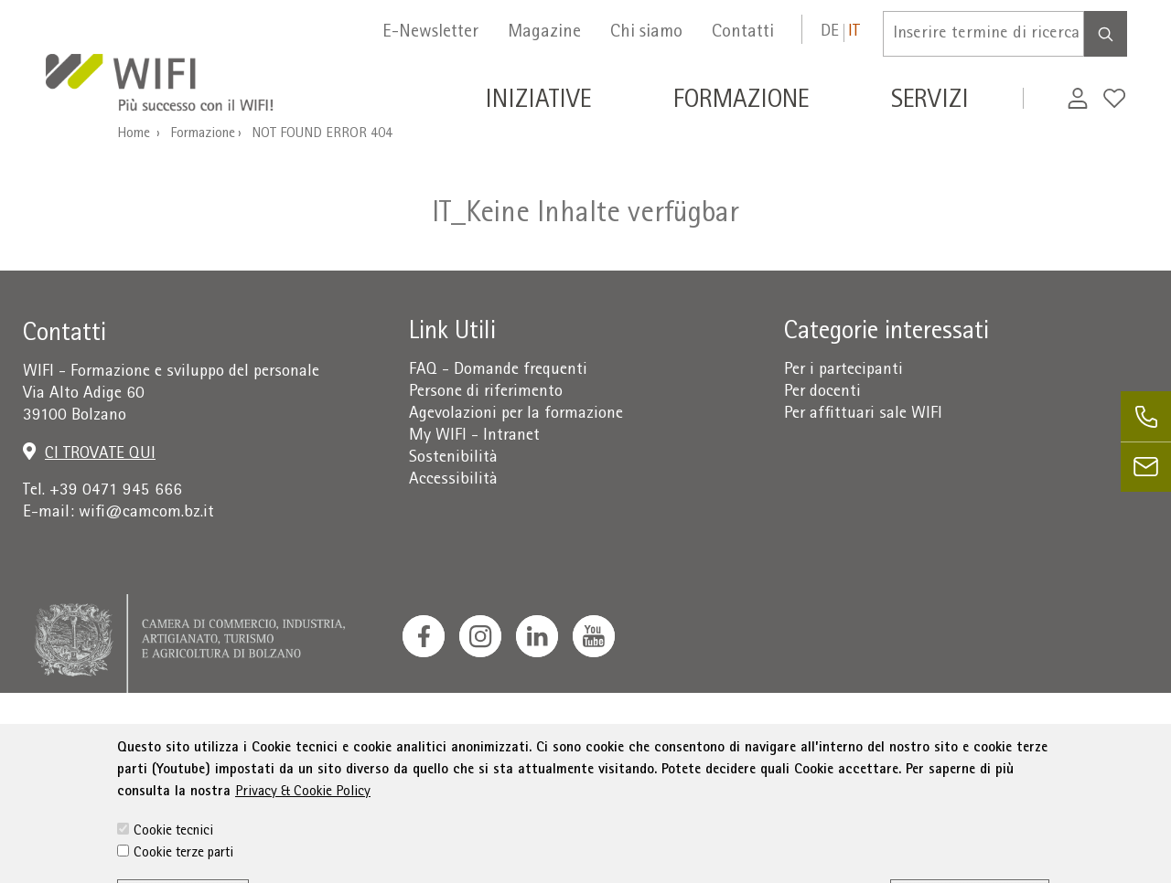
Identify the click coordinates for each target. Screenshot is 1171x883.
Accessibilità (453, 480)
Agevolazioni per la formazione (516, 414)
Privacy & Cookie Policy (303, 838)
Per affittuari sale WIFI (863, 414)
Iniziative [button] (538, 102)
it (854, 32)
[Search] (1105, 34)
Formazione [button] (741, 102)
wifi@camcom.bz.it (146, 513)
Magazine (544, 33)
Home (133, 134)
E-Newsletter (430, 33)
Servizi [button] (930, 102)
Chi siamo (646, 33)
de (830, 32)
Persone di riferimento (486, 392)
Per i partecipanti (843, 370)
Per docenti (822, 392)
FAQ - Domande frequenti (498, 370)
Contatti (743, 33)
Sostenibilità (453, 458)
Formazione (202, 134)
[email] (1146, 467)
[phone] (1146, 416)
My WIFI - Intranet (474, 436)
